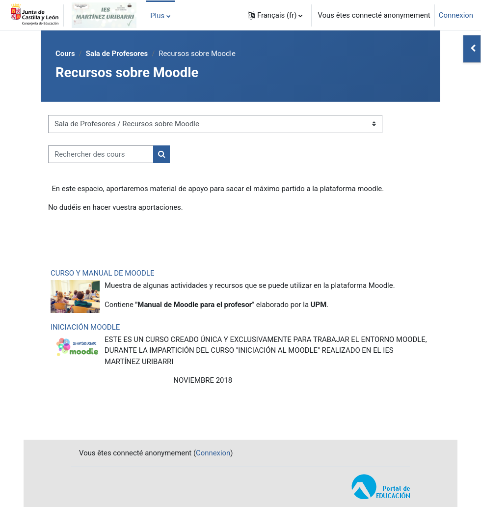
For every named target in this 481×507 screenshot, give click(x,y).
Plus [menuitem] (157, 15)
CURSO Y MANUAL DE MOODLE (103, 273)
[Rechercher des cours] (101, 154)
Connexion (456, 15)
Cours (65, 53)
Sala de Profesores (117, 53)
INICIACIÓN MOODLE (85, 327)
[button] (275, 15)
